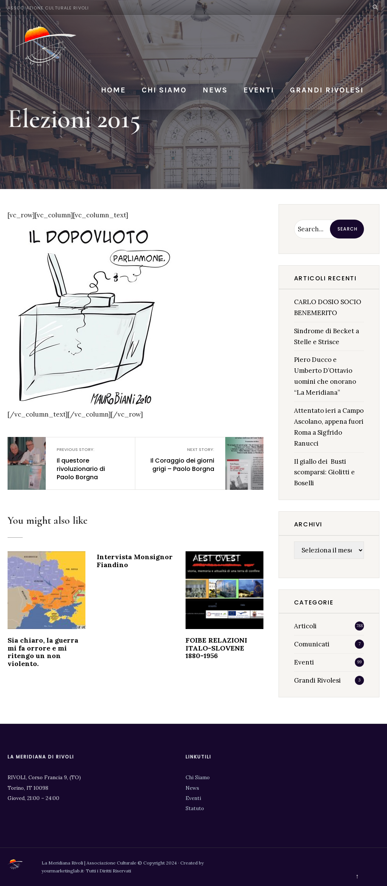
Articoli (305, 626)
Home (113, 90)
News (215, 90)
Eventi (258, 90)
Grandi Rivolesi (327, 90)
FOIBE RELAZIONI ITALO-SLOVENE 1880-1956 (216, 648)
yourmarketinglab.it (63, 871)
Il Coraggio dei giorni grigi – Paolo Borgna (181, 459)
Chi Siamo (198, 777)
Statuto (195, 808)
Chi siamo (164, 90)
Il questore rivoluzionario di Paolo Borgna (90, 463)
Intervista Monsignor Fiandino (135, 560)
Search (347, 229)
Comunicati (312, 644)
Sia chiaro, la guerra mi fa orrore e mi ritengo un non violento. (43, 652)
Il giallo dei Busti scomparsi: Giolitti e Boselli (324, 472)
